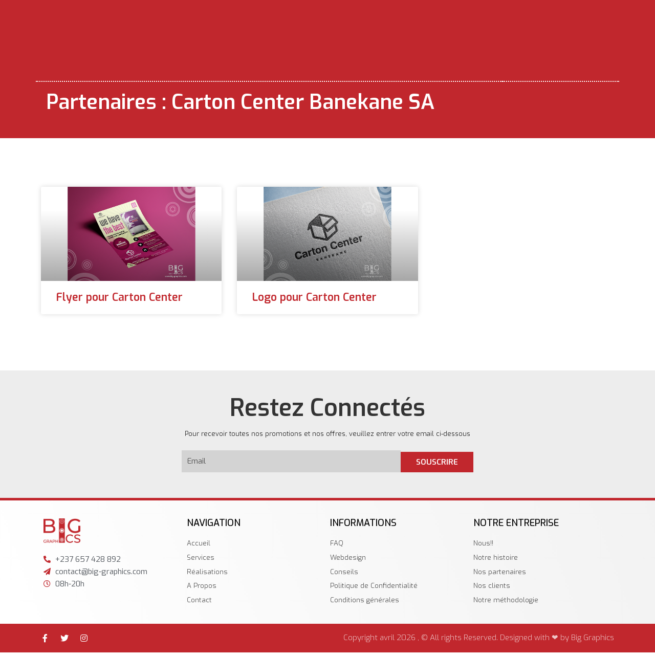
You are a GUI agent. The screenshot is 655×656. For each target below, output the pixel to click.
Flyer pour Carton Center (119, 297)
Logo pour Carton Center (314, 297)
